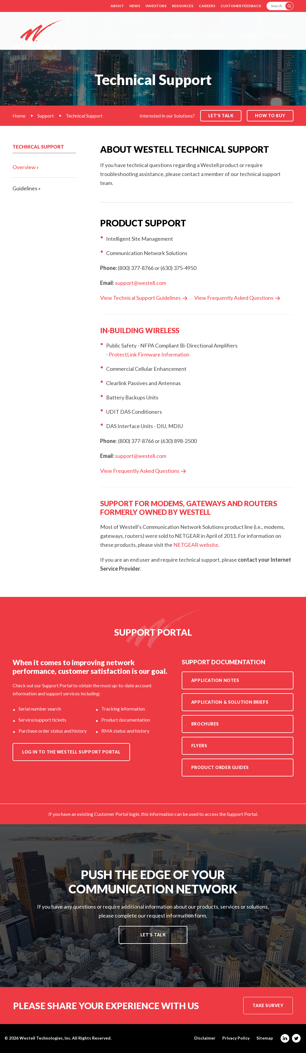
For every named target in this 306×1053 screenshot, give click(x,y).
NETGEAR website (195, 544)
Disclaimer (204, 1038)
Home (19, 115)
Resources (182, 6)
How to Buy (270, 115)
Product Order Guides (220, 767)
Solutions (148, 35)
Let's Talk (153, 934)
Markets (182, 35)
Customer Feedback (241, 6)
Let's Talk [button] (221, 115)
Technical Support (84, 115)
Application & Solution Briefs (229, 702)
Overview (24, 167)
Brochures (205, 723)
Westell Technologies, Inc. (45, 1037)
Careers (207, 6)
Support (250, 35)
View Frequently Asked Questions (233, 297)
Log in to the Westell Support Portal (71, 751)
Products (216, 35)
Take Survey (268, 1005)
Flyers (199, 745)
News (134, 6)
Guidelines (25, 188)
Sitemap (264, 1038)
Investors (156, 6)
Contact (282, 35)
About (117, 6)
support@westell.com (140, 283)
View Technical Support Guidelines (140, 297)
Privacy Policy (236, 1038)
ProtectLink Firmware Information (149, 354)
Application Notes (215, 680)
